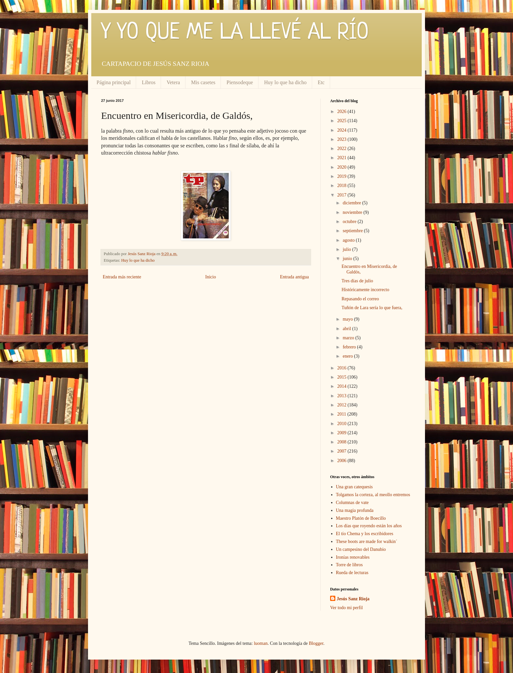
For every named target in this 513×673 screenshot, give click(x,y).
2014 (342, 386)
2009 (342, 432)
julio (347, 249)
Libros (148, 82)
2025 (342, 120)
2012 (342, 404)
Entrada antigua (294, 276)
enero (348, 356)
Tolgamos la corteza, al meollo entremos (373, 494)
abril (347, 328)
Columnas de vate (352, 502)
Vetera (173, 82)
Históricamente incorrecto (365, 289)
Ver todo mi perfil (346, 607)
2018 (342, 185)
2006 (342, 460)
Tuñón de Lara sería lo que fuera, (372, 307)
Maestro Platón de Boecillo (361, 518)
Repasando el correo (360, 298)
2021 (342, 157)
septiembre (353, 230)
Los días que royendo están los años (369, 525)
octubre (350, 221)
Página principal (114, 82)
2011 (342, 414)
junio (348, 258)
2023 (342, 139)
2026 (342, 111)
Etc (321, 82)
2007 (342, 451)
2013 (342, 395)
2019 (342, 176)
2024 (342, 130)
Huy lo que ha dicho (285, 82)
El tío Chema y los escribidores (364, 533)
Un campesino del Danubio (361, 549)
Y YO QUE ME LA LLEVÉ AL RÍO (235, 33)
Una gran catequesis (354, 486)
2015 (342, 377)
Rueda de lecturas (352, 572)
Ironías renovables (353, 557)
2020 (342, 167)
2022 (342, 148)
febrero (350, 347)
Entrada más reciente (122, 276)
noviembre (353, 212)
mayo (348, 319)
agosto (349, 240)
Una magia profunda (355, 510)
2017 (342, 195)
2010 (342, 423)
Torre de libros (349, 564)
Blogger (316, 643)
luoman (261, 643)
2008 (342, 441)
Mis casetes (203, 82)
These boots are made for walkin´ (367, 541)
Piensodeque (239, 82)
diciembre (352, 202)
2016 (342, 367)
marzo (349, 337)
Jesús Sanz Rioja (353, 598)
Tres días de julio (357, 280)
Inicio (210, 276)
